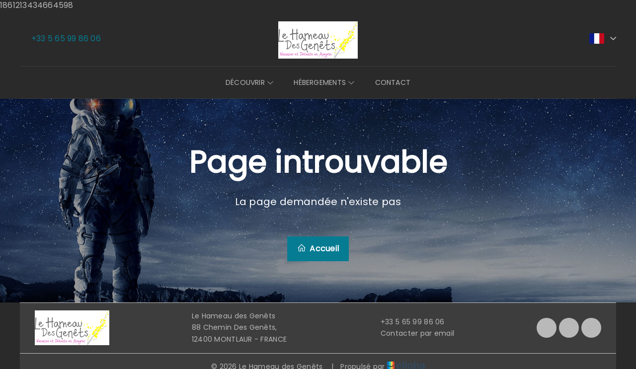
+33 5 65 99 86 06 (407, 322)
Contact (393, 82)
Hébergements (324, 82)
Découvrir (250, 82)
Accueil (318, 248)
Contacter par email (411, 333)
